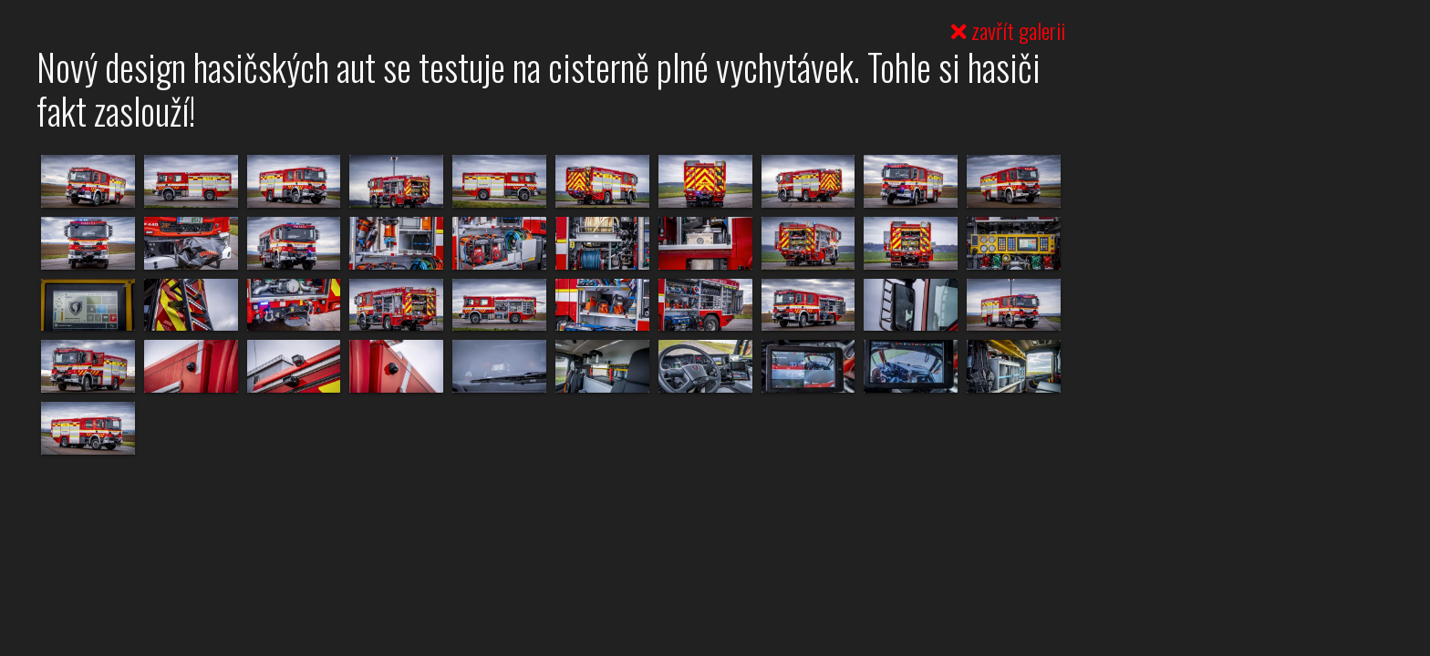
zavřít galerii (1008, 30)
